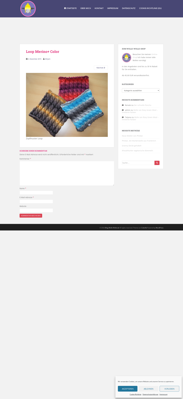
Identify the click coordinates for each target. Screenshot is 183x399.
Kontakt (99, 8)
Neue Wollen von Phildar (132, 136)
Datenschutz (128, 8)
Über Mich (85, 8)
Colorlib (144, 228)
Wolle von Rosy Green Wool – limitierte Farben (140, 111)
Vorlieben (169, 389)
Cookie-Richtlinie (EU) (150, 8)
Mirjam (47, 59)
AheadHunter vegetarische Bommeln (137, 150)
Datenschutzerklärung (150, 394)
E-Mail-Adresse (27, 197)
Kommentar (25, 159)
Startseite (70, 8)
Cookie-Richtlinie (135, 394)
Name (23, 188)
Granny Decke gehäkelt (131, 145)
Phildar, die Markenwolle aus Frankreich (139, 141)
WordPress (159, 228)
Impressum (163, 394)
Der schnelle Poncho (142, 105)
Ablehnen (148, 389)
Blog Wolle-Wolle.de (112, 228)
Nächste (101, 67)
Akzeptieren (128, 389)
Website (23, 206)
